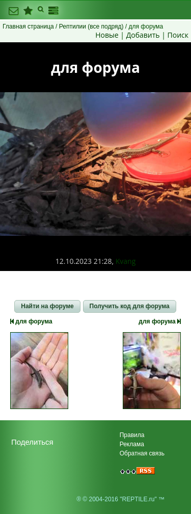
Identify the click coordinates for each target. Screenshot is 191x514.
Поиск (178, 35)
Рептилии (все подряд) (91, 26)
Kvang (126, 261)
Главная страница (28, 26)
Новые (106, 35)
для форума (31, 321)
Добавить (143, 35)
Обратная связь (142, 453)
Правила (132, 435)
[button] (47, 306)
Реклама (132, 444)
